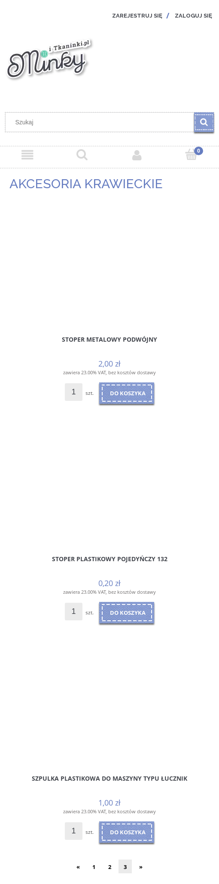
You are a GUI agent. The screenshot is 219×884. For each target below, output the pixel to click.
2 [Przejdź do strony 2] (109, 867)
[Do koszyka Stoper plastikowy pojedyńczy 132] (126, 612)
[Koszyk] (192, 154)
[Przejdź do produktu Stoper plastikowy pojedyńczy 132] (109, 487)
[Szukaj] (204, 122)
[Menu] (27, 155)
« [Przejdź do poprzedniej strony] (78, 867)
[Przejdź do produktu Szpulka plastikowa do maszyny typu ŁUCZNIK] (109, 707)
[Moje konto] (137, 155)
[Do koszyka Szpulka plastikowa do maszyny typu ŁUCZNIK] (126, 832)
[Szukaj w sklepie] (102, 122)
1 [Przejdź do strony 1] (93, 867)
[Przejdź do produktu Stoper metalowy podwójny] (109, 268)
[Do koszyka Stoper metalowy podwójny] (126, 393)
